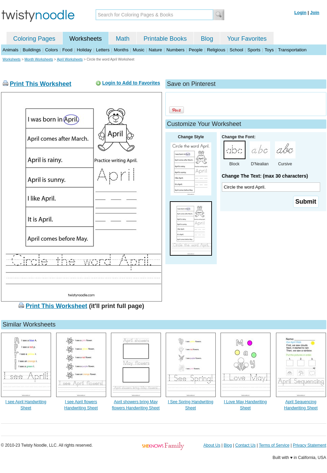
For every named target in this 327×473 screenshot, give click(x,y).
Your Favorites (246, 38)
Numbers (175, 49)
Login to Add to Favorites (131, 83)
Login (300, 12)
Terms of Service (274, 445)
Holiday (84, 49)
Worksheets (86, 38)
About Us (211, 445)
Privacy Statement (309, 445)
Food (67, 49)
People (195, 49)
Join (314, 12)
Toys (269, 49)
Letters (103, 49)
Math (122, 38)
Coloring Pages (34, 38)
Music (138, 49)
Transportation (292, 49)
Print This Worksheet (41, 83)
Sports (254, 49)
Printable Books (165, 38)
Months (121, 49)
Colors (51, 49)
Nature (155, 49)
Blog (207, 38)
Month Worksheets (39, 59)
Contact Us (245, 445)
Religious (216, 49)
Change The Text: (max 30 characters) (265, 176)
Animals (10, 49)
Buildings (32, 49)
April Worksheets (70, 59)
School (236, 49)
